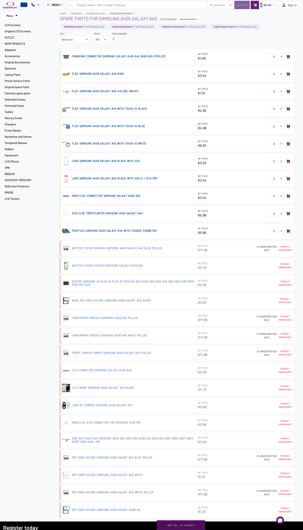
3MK (7, 167)
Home (63, 13)
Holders (9, 149)
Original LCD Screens (18, 31)
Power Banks (13, 130)
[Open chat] (280, 520)
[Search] (242, 5)
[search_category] (220, 5)
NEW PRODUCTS (15, 43)
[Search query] (137, 5)
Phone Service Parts (121, 13)
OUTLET (10, 37)
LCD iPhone (12, 161)
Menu (12, 15)
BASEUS (10, 174)
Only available (119, 33)
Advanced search (190, 19)
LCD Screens (13, 25)
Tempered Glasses (16, 143)
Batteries (10, 68)
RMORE (9, 192)
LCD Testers (12, 198)
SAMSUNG (76, 13)
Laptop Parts (13, 74)
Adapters (10, 50)
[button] (263, 5)
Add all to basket (181, 525)
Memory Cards (13, 118)
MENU (53, 5)
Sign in (289, 5)
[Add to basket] (288, 56)
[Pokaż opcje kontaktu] (35, 5)
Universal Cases (14, 105)
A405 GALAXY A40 (95, 13)
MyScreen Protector (17, 186)
